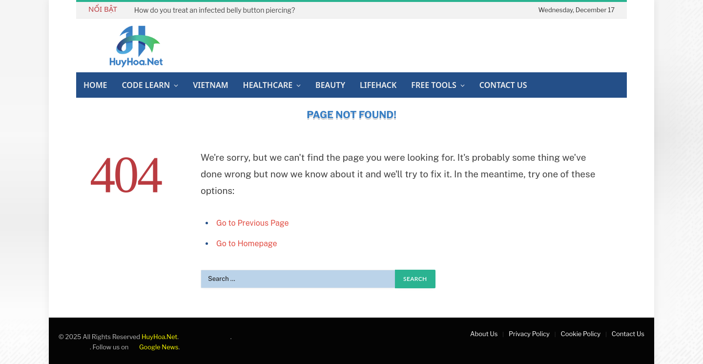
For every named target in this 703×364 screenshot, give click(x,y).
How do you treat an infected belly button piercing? (214, 10)
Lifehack (378, 85)
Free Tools (433, 85)
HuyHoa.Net (159, 337)
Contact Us (503, 85)
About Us (483, 334)
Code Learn (146, 85)
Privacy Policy (529, 334)
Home (95, 85)
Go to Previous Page (252, 223)
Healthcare (268, 85)
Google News (154, 347)
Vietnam (210, 85)
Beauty (330, 85)
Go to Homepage (246, 243)
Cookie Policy (581, 334)
